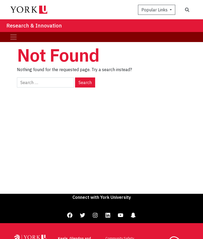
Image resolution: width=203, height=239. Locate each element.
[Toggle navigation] (13, 37)
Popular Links (155, 9)
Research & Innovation (34, 25)
